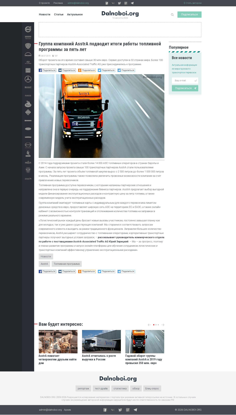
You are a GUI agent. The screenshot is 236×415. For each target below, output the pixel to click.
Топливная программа (68, 263)
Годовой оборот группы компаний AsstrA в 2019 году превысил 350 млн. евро (143, 359)
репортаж (83, 388)
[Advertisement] (101, 297)
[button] (153, 324)
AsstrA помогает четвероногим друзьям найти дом (57, 359)
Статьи (58, 14)
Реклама (58, 3)
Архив (67, 410)
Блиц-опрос (152, 388)
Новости (44, 14)
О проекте (44, 3)
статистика (120, 388)
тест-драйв (101, 388)
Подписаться (189, 14)
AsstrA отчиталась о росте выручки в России (99, 357)
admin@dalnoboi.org (78, 3)
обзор (136, 388)
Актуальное (75, 14)
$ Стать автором (193, 3)
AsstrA (45, 263)
